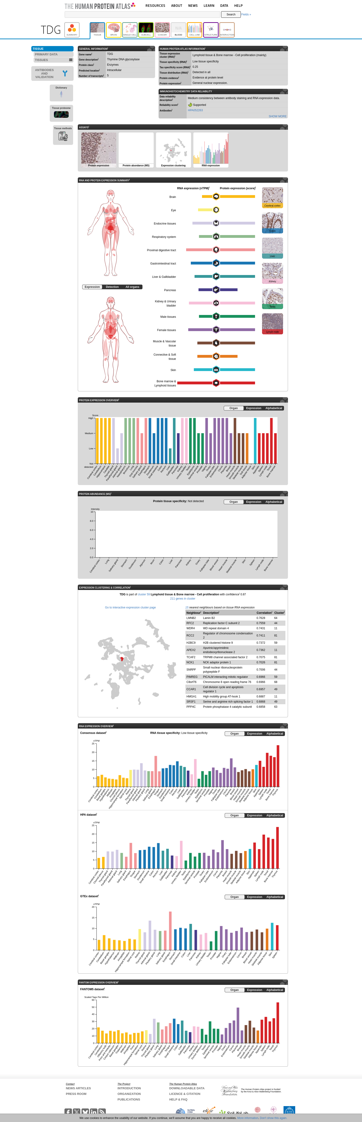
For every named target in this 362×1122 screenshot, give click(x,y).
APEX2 (191, 650)
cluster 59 (144, 594)
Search (231, 14)
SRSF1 (191, 701)
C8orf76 (192, 682)
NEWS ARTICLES (78, 1088)
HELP (238, 5)
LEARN (209, 5)
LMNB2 (191, 618)
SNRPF (191, 669)
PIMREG (192, 677)
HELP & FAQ (178, 1099)
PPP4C (191, 706)
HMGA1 (192, 696)
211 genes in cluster (182, 598)
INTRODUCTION (129, 1088)
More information (247, 1118)
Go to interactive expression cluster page (130, 607)
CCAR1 (191, 689)
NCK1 (190, 662)
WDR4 (191, 628)
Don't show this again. (273, 1118)
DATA (224, 5)
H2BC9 (191, 642)
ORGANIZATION (129, 1094)
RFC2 (190, 623)
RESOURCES (155, 5)
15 (186, 607)
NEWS (193, 5)
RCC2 (190, 635)
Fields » (246, 14)
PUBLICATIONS (128, 1099)
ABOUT (176, 5)
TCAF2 (191, 657)
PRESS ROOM (76, 1094)
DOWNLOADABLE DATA (187, 1088)
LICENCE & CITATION (184, 1094)
